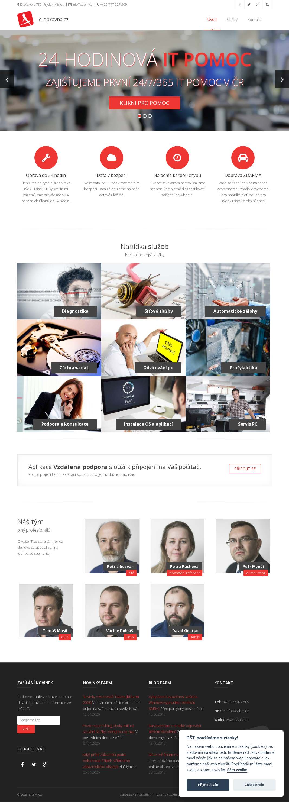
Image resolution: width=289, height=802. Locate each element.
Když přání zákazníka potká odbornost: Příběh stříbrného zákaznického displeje (106, 760)
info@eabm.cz (80, 4)
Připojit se (245, 468)
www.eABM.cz (237, 719)
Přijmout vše (208, 785)
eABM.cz (35, 795)
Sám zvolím (237, 770)
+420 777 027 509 (112, 4)
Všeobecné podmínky (136, 795)
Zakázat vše (254, 785)
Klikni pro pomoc (144, 103)
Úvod (212, 19)
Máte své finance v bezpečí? (171, 754)
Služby (232, 19)
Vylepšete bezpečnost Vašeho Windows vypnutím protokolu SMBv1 (173, 702)
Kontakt (254, 19)
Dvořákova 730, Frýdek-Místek (40, 4)
